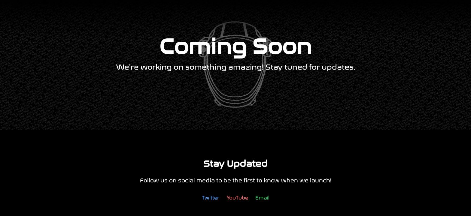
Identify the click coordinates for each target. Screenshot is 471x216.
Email (262, 198)
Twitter (210, 198)
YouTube (237, 198)
